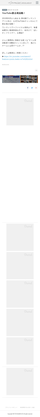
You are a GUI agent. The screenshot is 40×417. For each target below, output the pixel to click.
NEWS (5, 9)
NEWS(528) (5, 64)
